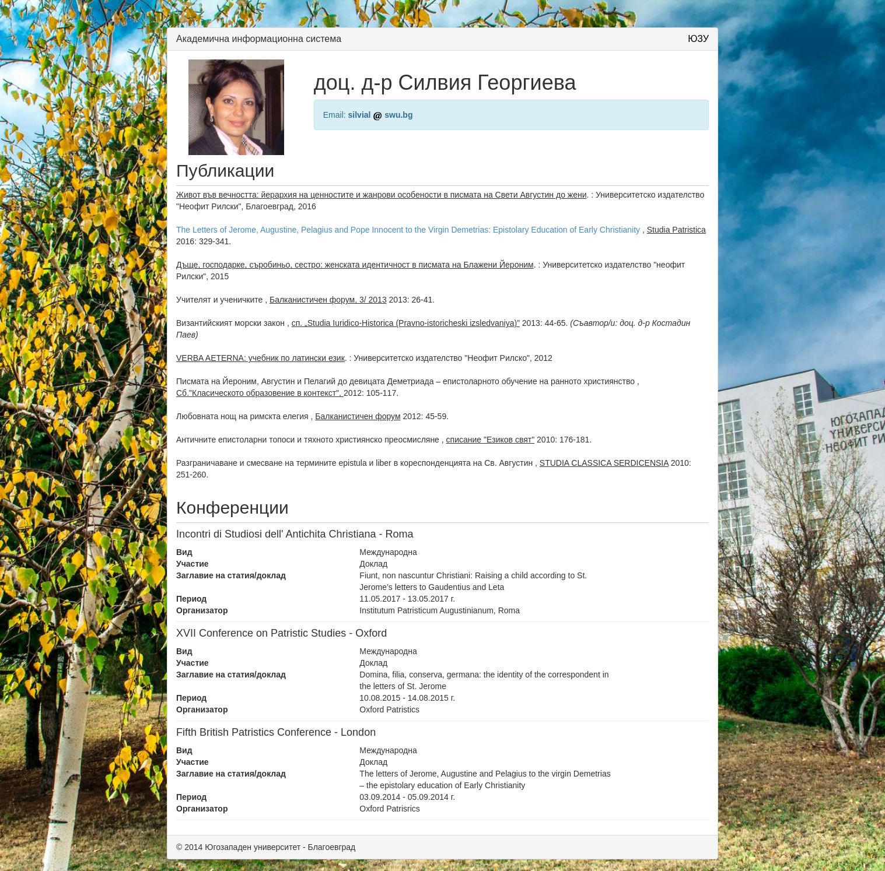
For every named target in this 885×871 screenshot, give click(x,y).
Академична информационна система (258, 39)
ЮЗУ (698, 39)
